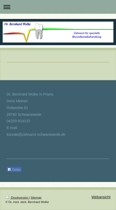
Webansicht (101, 197)
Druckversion (17, 197)
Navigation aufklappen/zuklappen (58, 6)
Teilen (14, 169)
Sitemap (36, 197)
